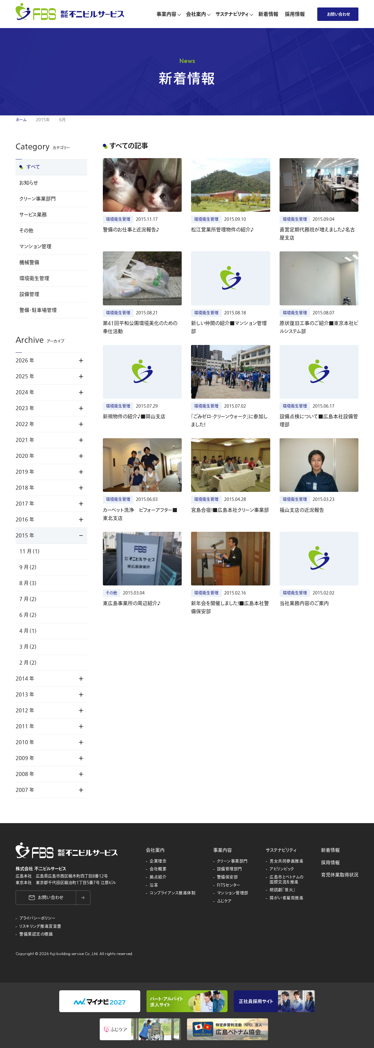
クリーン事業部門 (37, 199)
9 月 (27, 567)
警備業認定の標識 (36, 934)
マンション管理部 (232, 893)
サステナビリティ (281, 850)
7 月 (27, 599)
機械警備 (29, 262)
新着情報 (330, 850)
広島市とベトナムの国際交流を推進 (287, 880)
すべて (33, 167)
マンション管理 (35, 246)
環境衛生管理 (34, 278)
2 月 (27, 663)
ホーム (21, 120)
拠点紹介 (158, 877)
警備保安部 (227, 877)
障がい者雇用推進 (286, 898)
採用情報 (330, 862)
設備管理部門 (229, 869)
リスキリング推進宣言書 (40, 926)
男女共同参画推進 (286, 861)
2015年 (43, 120)
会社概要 (158, 869)
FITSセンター (229, 885)
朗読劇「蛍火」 (282, 890)
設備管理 (29, 294)
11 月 (29, 551)
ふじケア (224, 901)
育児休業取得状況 (339, 874)
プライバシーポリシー (37, 918)
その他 (26, 231)
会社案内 (155, 850)
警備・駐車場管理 (38, 310)
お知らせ (28, 183)
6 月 (27, 615)
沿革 (154, 885)
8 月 (27, 583)
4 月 (27, 631)
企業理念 (158, 861)
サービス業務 (33, 215)
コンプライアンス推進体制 (172, 893)
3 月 (27, 647)
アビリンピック (282, 869)
